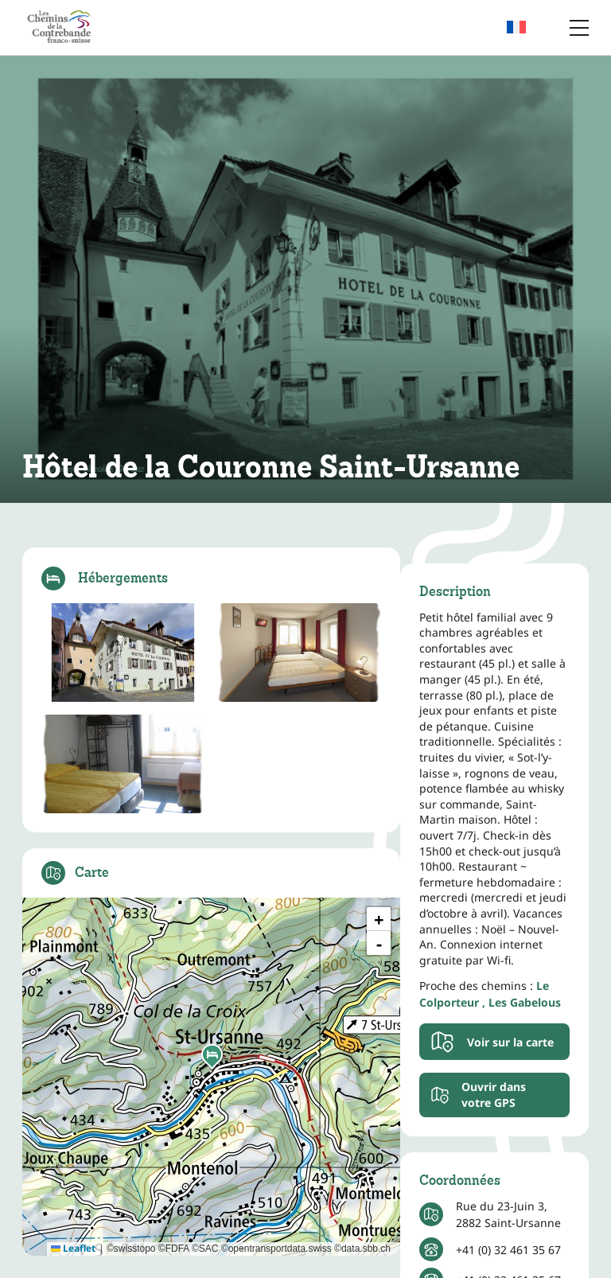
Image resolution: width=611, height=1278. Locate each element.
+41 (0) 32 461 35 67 (508, 1249)
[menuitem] (525, 28)
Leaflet (73, 1248)
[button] (212, 1057)
